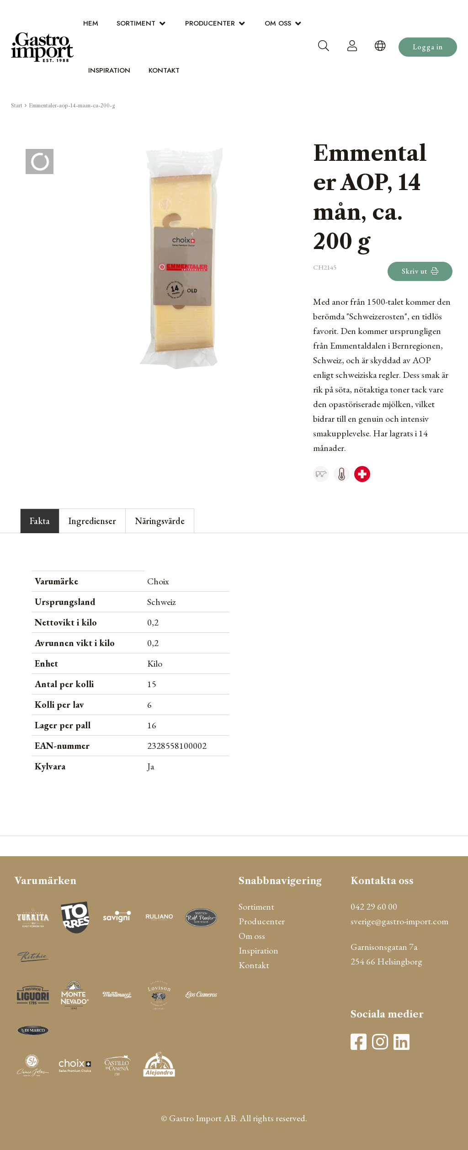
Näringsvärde (160, 521)
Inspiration (109, 70)
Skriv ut (420, 271)
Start (16, 105)
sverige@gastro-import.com (399, 921)
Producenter (210, 23)
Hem (90, 23)
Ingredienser (92, 521)
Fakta (40, 521)
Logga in (428, 47)
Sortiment (136, 23)
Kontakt (164, 70)
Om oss (278, 23)
